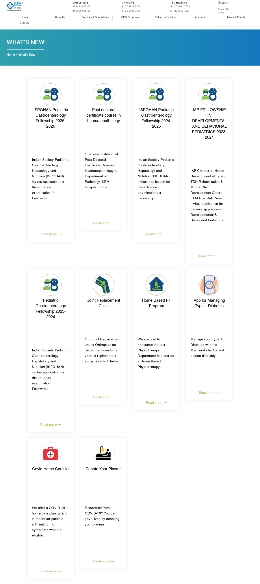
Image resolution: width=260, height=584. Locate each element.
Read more (50, 234)
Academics (201, 17)
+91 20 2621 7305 (180, 7)
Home (24, 17)
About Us (59, 17)
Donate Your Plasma (103, 469)
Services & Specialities (95, 17)
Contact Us (223, 9)
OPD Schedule (130, 17)
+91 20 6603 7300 (130, 11)
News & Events (236, 17)
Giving (221, 13)
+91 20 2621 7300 (130, 7)
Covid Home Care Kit (50, 469)
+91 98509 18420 (81, 11)
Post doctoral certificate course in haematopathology (104, 115)
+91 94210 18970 (81, 7)
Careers (24, 23)
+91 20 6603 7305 (180, 11)
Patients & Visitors (165, 17)
